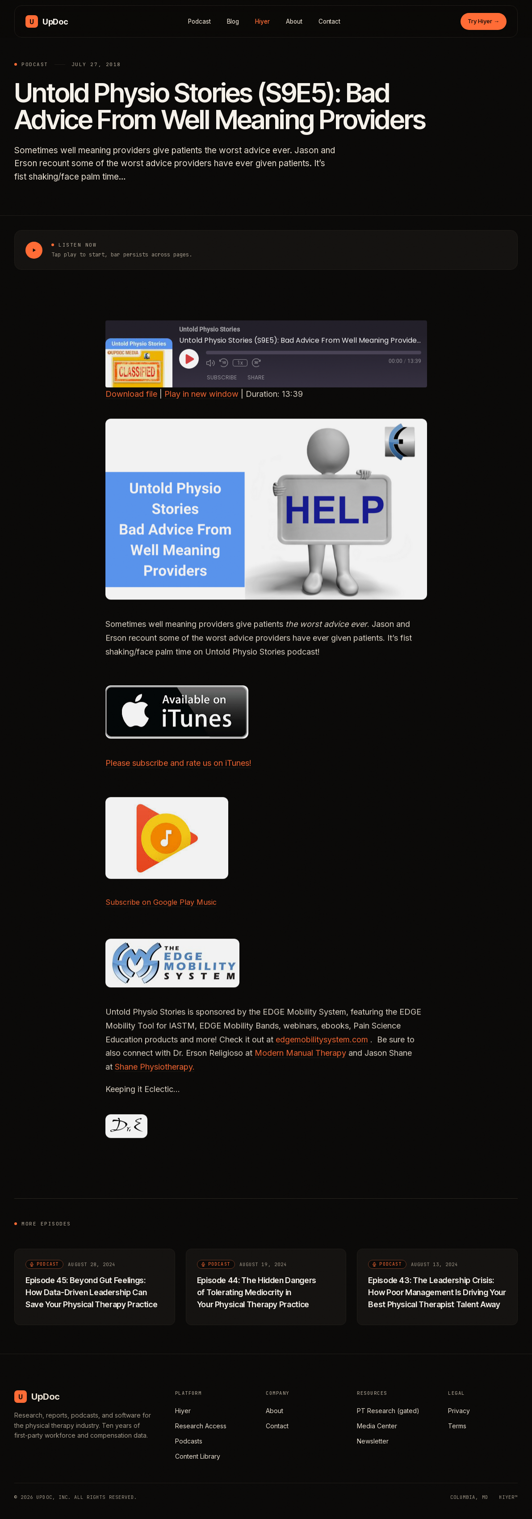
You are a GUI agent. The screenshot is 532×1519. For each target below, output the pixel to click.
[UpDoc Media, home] (46, 21)
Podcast (199, 21)
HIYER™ (508, 1497)
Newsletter (373, 1441)
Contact (329, 21)
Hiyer (262, 21)
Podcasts (188, 1441)
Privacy (459, 1410)
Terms (457, 1426)
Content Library (197, 1456)
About (294, 21)
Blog (233, 21)
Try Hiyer (483, 21)
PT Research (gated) (388, 1410)
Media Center (377, 1426)
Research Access (200, 1426)
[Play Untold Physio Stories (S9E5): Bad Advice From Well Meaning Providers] (33, 250)
